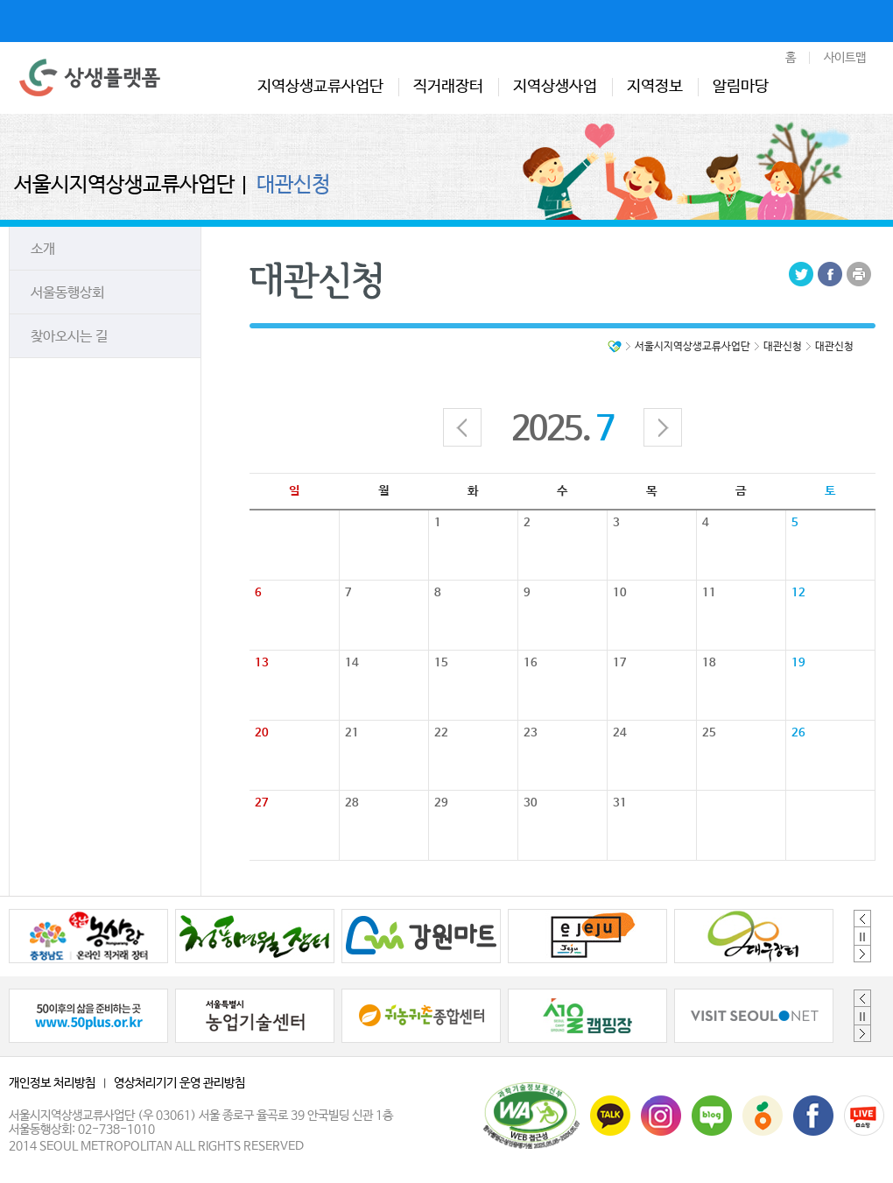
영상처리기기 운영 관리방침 (179, 1083)
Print (859, 274)
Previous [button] (862, 918)
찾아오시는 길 (69, 336)
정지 (862, 936)
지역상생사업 (555, 86)
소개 (43, 249)
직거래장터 (448, 86)
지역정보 (655, 86)
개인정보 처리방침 (52, 1083)
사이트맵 (845, 58)
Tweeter (801, 274)
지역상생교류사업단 (320, 86)
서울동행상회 (67, 293)
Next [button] (862, 953)
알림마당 (741, 86)
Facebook (830, 274)
